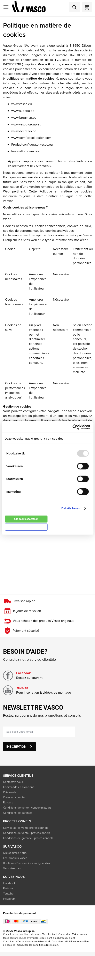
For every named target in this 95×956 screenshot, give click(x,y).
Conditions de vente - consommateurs (27, 807)
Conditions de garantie (17, 813)
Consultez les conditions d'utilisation (37, 945)
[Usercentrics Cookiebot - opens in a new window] (72, 427)
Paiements (9, 792)
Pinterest (8, 888)
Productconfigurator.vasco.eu (32, 144)
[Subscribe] (19, 746)
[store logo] (28, 7)
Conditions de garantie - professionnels (28, 838)
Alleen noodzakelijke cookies (26, 527)
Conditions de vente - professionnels (26, 833)
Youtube (22, 687)
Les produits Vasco (15, 858)
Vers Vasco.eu (12, 868)
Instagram (9, 899)
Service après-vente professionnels (25, 828)
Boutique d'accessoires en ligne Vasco (27, 863)
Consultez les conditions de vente (22, 934)
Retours (8, 802)
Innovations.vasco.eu (26, 151)
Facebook (23, 673)
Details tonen (70, 508)
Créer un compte (14, 797)
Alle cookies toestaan (26, 519)
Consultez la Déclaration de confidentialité (26, 941)
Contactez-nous (13, 782)
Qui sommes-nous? (15, 853)
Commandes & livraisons (18, 787)
